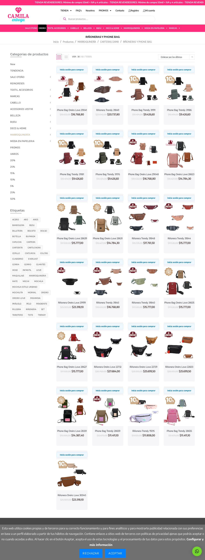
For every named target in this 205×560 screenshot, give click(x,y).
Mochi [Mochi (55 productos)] (26, 281)
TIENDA (66, 10)
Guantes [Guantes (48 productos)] (40, 264)
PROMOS (105, 10)
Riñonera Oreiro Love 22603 (179, 366)
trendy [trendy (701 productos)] (42, 315)
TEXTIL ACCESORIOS (58, 28)
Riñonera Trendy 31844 (179, 238)
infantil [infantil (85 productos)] (27, 270)
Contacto (119, 10)
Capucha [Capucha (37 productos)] (17, 242)
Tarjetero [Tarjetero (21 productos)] (17, 315)
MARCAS (174, 28)
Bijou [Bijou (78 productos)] (32, 225)
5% (12, 186)
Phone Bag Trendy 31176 (108, 174)
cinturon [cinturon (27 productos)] (30, 253)
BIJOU (100, 28)
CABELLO (76, 28)
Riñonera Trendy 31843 (107, 302)
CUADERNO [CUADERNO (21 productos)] (17, 259)
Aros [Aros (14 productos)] (35, 219)
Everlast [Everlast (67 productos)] (33, 259)
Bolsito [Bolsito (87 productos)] (32, 231)
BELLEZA (89, 28)
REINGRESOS (17, 83)
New (12, 64)
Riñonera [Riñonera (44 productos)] (31, 309)
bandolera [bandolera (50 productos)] (18, 225)
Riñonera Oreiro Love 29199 (72, 302)
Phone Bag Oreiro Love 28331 (72, 430)
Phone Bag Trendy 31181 (72, 174)
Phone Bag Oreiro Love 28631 (108, 238)
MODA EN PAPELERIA (155, 28)
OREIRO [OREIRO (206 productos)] (45, 292)
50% (12, 198)
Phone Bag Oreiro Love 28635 (179, 302)
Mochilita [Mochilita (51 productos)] (17, 292)
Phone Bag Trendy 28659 (107, 430)
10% (12, 179)
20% (12, 160)
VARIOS (14, 154)
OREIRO (42, 28)
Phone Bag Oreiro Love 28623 (179, 174)
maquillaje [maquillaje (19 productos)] (18, 275)
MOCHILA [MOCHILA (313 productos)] (38, 281)
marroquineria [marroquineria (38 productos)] (37, 275)
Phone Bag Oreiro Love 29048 (143, 174)
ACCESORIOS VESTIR (21, 109)
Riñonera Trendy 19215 (143, 430)
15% (12, 173)
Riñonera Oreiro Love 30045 (72, 495)
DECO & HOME (114, 28)
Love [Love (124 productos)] (38, 270)
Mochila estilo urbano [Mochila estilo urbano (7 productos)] (24, 287)
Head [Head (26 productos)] (15, 270)
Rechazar (91, 553)
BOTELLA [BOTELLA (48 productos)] (16, 236)
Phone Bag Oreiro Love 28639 (72, 238)
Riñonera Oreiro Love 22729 (143, 366)
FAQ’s (79, 10)
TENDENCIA (16, 70)
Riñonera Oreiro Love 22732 (107, 366)
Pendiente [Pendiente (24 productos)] (41, 304)
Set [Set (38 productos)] (43, 309)
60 (82, 56)
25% (12, 166)
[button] (197, 551)
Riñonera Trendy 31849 (107, 109)
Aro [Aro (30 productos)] (26, 219)
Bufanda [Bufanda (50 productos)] (30, 236)
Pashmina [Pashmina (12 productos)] (35, 298)
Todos (88, 56)
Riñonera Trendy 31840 (143, 302)
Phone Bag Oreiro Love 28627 (72, 366)
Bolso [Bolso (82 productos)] (44, 231)
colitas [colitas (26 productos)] (44, 253)
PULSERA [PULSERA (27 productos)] (16, 309)
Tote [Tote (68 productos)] (30, 315)
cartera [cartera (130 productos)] (31, 242)
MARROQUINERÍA (133, 28)
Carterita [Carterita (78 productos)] (17, 247)
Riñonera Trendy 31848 (143, 238)
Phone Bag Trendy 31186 (179, 109)
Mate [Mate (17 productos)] (15, 281)
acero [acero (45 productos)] (15, 219)
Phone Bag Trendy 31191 (143, 109)
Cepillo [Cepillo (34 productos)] (16, 253)
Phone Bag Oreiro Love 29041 (72, 109)
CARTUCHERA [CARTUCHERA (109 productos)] (34, 247)
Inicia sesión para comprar (72, 69)
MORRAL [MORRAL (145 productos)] (32, 292)
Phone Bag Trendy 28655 (179, 430)
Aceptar (115, 553)
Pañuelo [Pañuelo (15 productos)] (16, 304)
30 (79, 56)
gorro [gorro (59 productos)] (27, 264)
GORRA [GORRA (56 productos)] (15, 264)
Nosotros (90, 10)
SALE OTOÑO (31, 28)
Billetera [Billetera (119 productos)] (17, 231)
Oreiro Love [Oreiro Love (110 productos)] (18, 298)
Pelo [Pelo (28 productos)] (28, 304)
